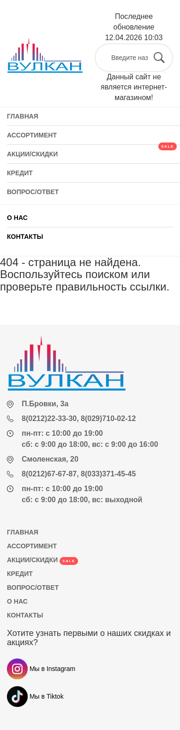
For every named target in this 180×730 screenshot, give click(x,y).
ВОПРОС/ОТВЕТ (33, 587)
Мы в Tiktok (35, 696)
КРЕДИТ (20, 573)
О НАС (17, 217)
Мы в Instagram (41, 668)
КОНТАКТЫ (25, 236)
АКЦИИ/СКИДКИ (42, 560)
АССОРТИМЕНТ (32, 546)
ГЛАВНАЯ (22, 532)
